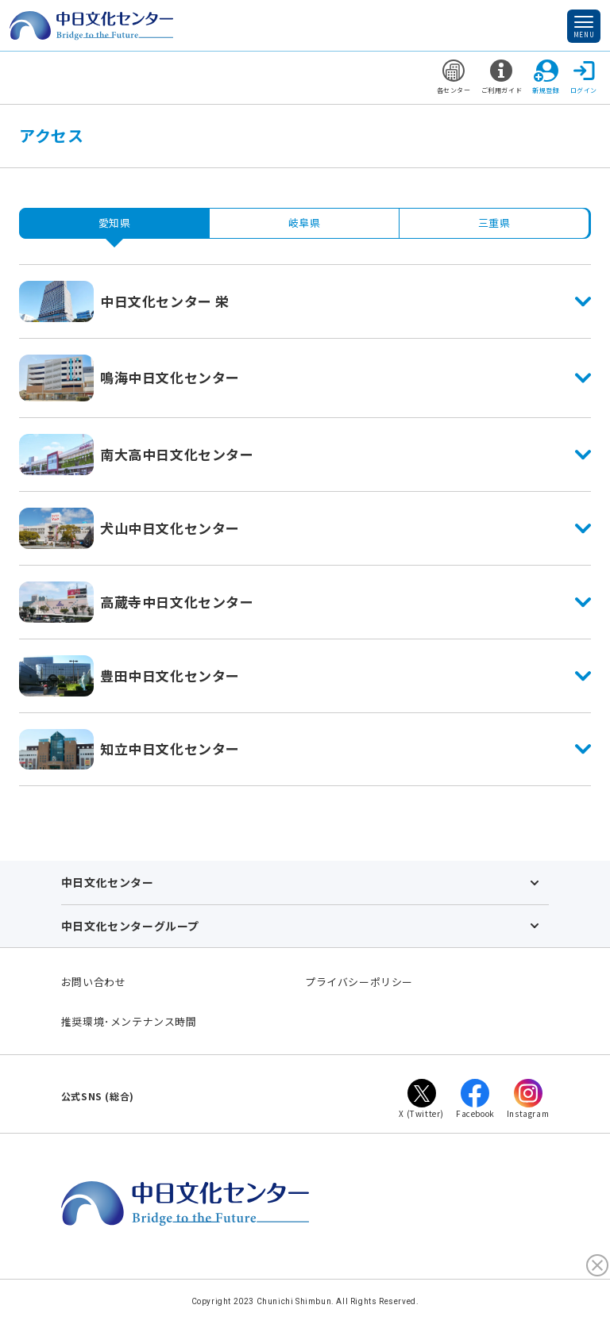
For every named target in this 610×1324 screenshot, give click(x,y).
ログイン (583, 76)
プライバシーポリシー (359, 981)
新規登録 (545, 76)
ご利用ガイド (502, 76)
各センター (454, 76)
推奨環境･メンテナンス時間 (129, 1021)
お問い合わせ (93, 981)
